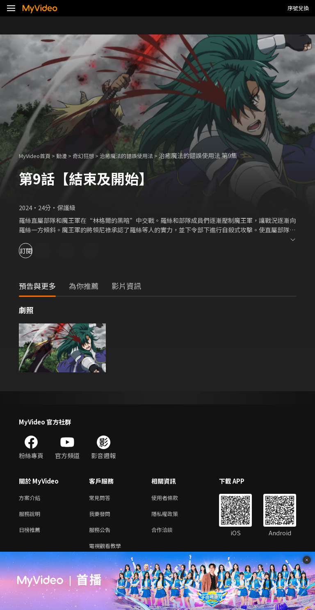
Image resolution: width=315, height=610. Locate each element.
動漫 (68, 155)
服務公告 (101, 532)
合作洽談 (168, 532)
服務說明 (31, 515)
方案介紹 (31, 498)
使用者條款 (171, 498)
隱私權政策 (171, 515)
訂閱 (35, 250)
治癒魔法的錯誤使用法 (141, 155)
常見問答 (101, 498)
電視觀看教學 (107, 550)
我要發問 (101, 515)
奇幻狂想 (92, 155)
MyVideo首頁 (37, 155)
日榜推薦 (31, 532)
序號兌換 (298, 8)
